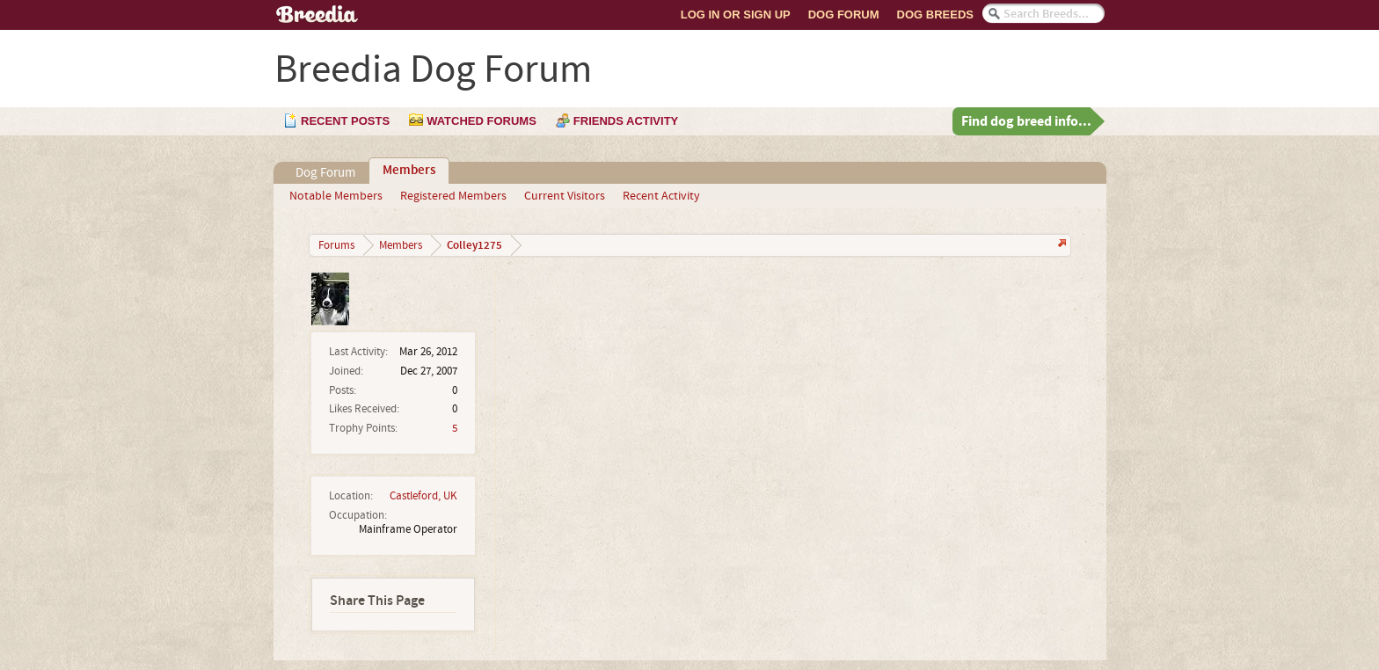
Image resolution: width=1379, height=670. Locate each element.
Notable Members (336, 196)
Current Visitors (564, 196)
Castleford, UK (423, 496)
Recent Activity (661, 196)
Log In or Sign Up (736, 14)
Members (409, 170)
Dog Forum (843, 14)
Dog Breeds (935, 14)
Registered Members (453, 196)
